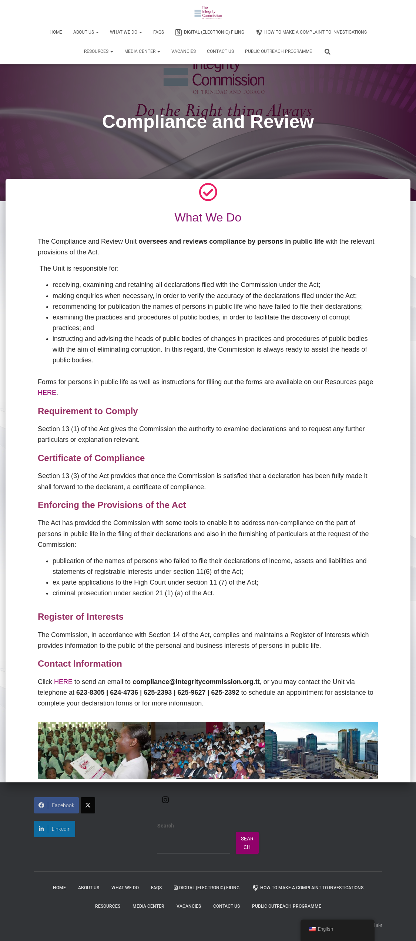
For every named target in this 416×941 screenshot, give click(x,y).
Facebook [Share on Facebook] (56, 805)
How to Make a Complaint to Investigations (311, 32)
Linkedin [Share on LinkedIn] (54, 829)
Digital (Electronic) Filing (209, 32)
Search (165, 826)
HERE (47, 392)
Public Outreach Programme (278, 51)
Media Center (142, 51)
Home (56, 32)
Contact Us (220, 51)
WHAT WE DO (126, 32)
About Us (86, 32)
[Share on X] (88, 805)
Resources (98, 51)
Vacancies (183, 51)
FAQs (158, 32)
